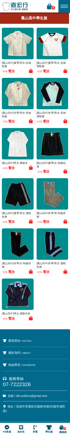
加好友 (21, 429)
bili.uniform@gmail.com (31, 395)
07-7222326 (17, 384)
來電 (35, 429)
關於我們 (17, 352)
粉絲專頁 (19, 364)
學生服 (49, 429)
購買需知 (17, 340)
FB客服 (7, 429)
